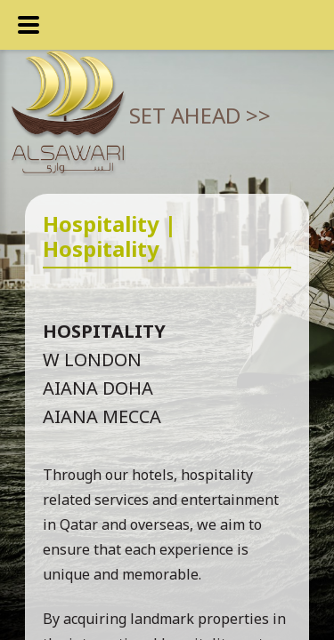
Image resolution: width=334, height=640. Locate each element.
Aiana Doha (98, 388)
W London (92, 360)
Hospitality (104, 331)
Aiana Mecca (102, 417)
